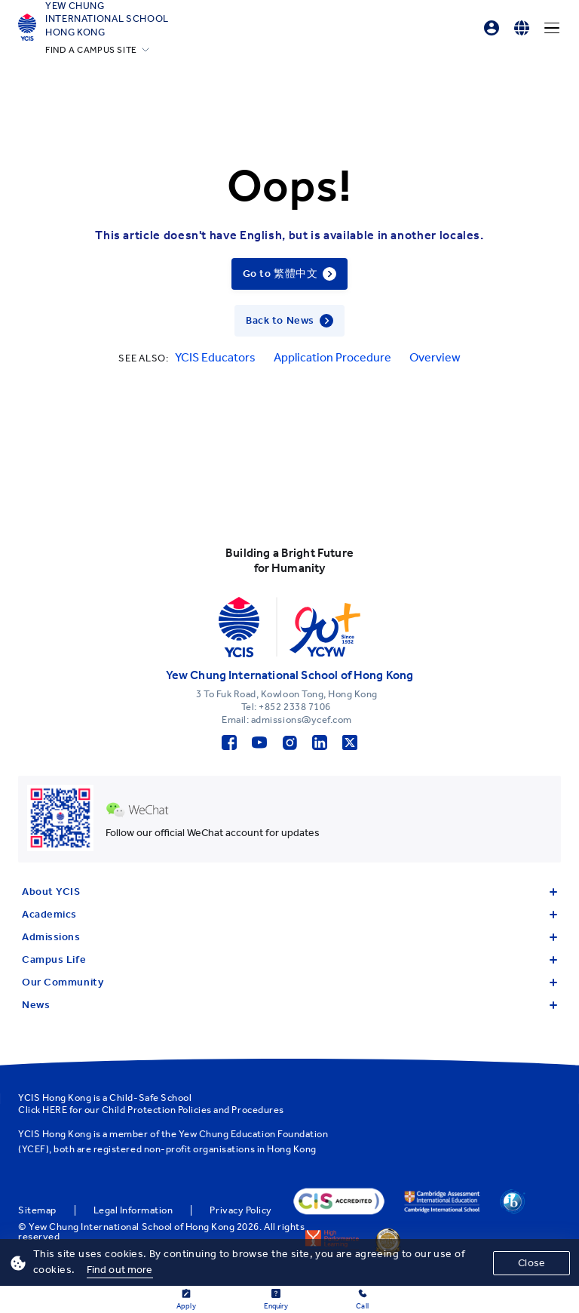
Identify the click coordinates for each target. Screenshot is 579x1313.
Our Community (289, 982)
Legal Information (133, 1210)
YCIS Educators (215, 357)
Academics (289, 914)
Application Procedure (332, 357)
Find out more (120, 1269)
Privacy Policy (240, 1210)
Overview (435, 357)
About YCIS (289, 891)
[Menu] (552, 28)
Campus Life (289, 959)
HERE (54, 1109)
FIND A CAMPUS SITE (91, 50)
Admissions (289, 936)
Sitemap (37, 1210)
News (289, 1004)
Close (531, 1262)
